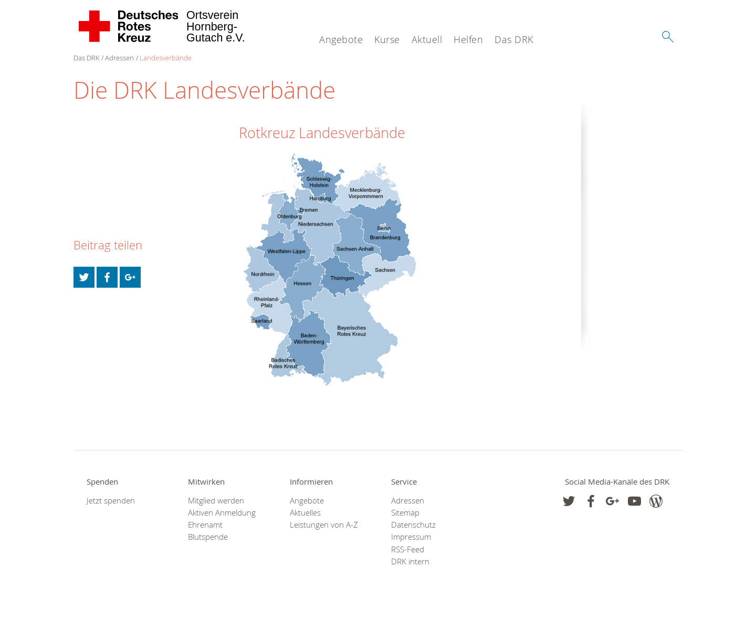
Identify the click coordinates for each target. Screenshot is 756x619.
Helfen (468, 39)
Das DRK (514, 39)
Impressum (411, 537)
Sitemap (405, 513)
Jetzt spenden (111, 501)
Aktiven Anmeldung (222, 513)
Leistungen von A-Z (324, 525)
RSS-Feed (407, 549)
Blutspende (208, 537)
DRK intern (410, 561)
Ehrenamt (205, 525)
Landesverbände (166, 57)
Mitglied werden (216, 501)
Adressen (119, 57)
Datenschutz (413, 525)
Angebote (341, 39)
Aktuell (427, 39)
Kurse (387, 39)
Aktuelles (305, 513)
